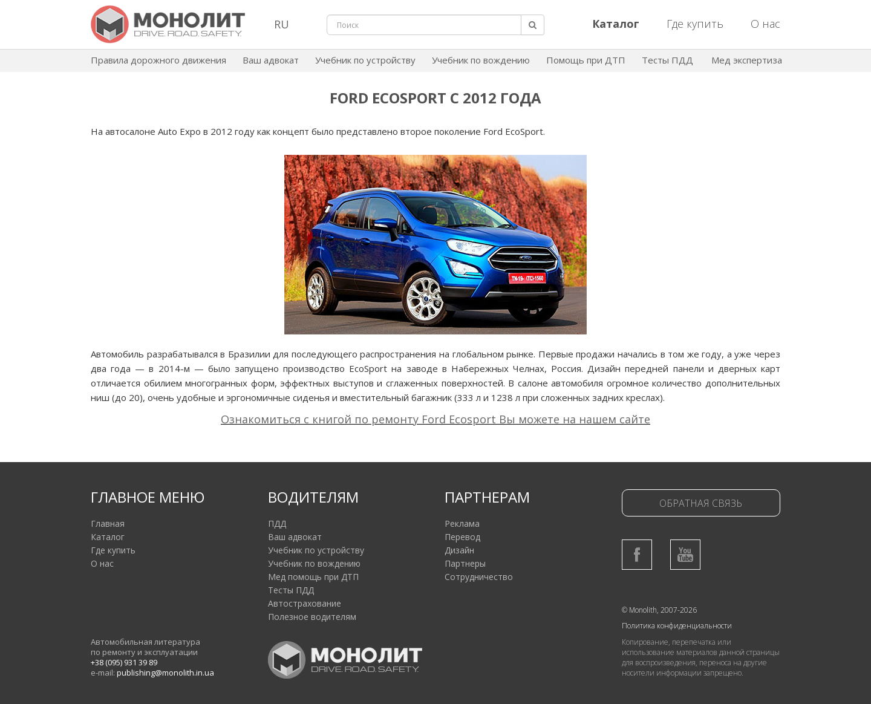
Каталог (108, 537)
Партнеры (465, 563)
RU (281, 24)
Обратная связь (700, 503)
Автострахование (304, 603)
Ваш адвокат (271, 60)
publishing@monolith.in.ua (165, 672)
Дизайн (459, 550)
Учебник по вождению (481, 60)
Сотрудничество (479, 576)
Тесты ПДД (667, 60)
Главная (108, 523)
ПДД (277, 523)
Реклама (462, 523)
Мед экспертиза (746, 60)
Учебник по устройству (365, 60)
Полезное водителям (312, 616)
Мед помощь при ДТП (313, 576)
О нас (765, 23)
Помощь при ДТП (585, 60)
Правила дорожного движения (158, 60)
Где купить (695, 23)
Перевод (462, 537)
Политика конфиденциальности (677, 626)
